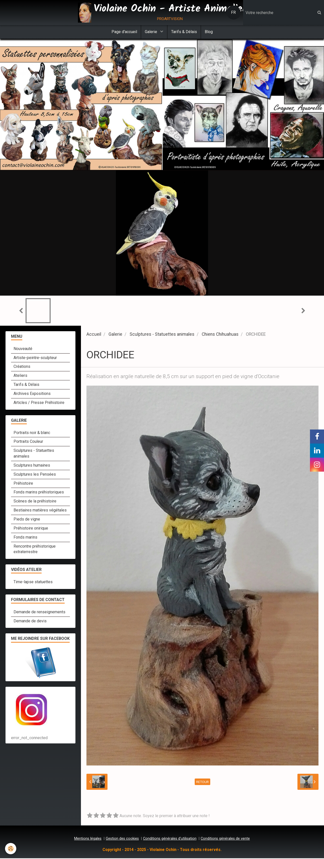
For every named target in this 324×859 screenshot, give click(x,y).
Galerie (151, 31)
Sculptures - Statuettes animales (162, 334)
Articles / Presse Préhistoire (39, 403)
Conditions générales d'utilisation (169, 839)
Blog (209, 31)
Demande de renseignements (39, 612)
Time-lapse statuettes (33, 582)
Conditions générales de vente (225, 839)
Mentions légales (87, 839)
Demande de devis (30, 621)
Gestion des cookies (122, 839)
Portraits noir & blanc (32, 433)
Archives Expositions (32, 394)
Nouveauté (23, 349)
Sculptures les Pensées (35, 475)
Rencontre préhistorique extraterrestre (35, 550)
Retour (202, 783)
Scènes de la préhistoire (35, 501)
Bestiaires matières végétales (40, 510)
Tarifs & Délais (184, 31)
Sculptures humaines (32, 466)
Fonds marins (25, 538)
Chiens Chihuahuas (220, 334)
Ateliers (20, 376)
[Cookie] (10, 848)
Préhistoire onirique (31, 529)
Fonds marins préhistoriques (39, 492)
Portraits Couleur (28, 442)
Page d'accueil (124, 31)
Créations (22, 367)
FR (233, 12)
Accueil (93, 334)
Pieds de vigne (27, 520)
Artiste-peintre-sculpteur (35, 358)
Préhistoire (23, 484)
